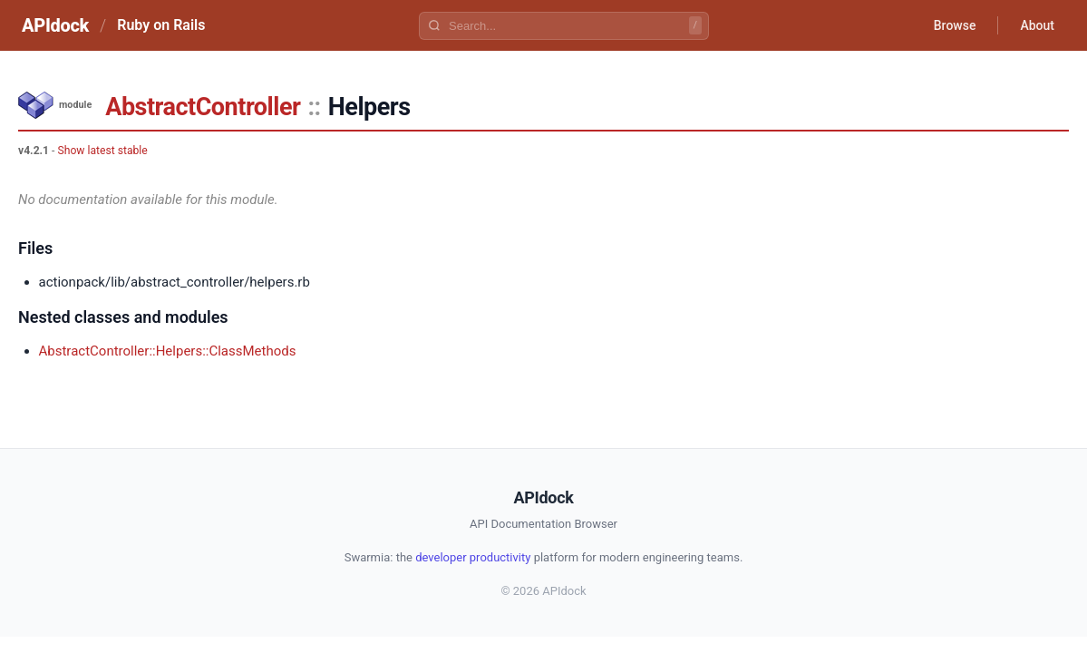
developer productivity (472, 557)
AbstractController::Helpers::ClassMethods (167, 351)
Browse (955, 25)
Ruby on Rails (161, 25)
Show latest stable (102, 150)
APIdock (55, 25)
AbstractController (202, 107)
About (1037, 25)
